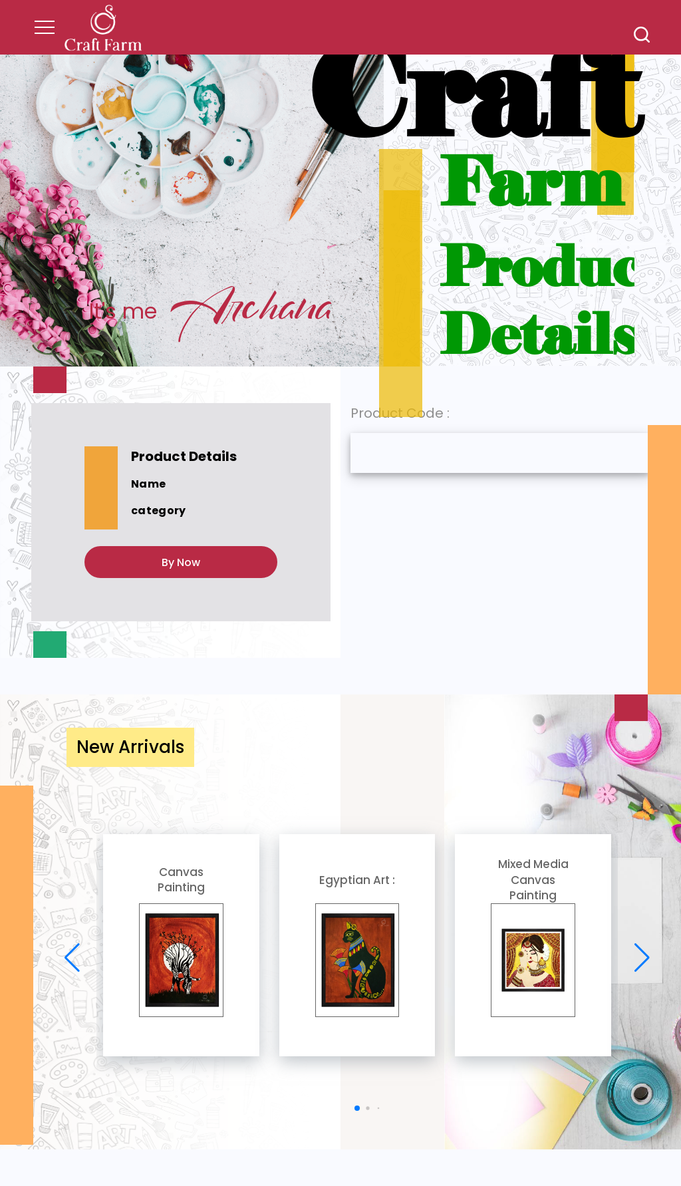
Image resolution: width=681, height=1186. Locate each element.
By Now (181, 562)
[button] (357, 1108)
